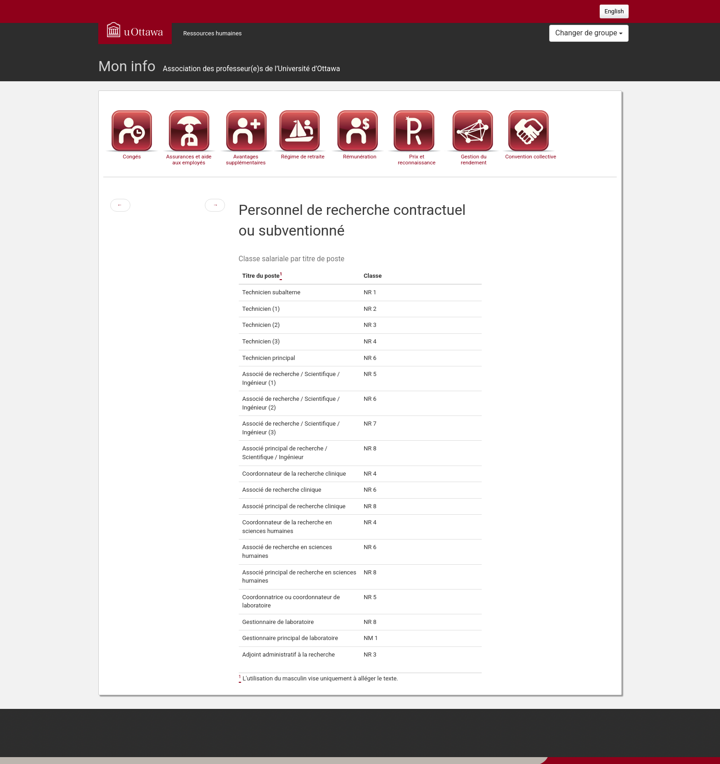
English (614, 11)
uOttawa (135, 29)
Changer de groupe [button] (589, 32)
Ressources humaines (212, 33)
